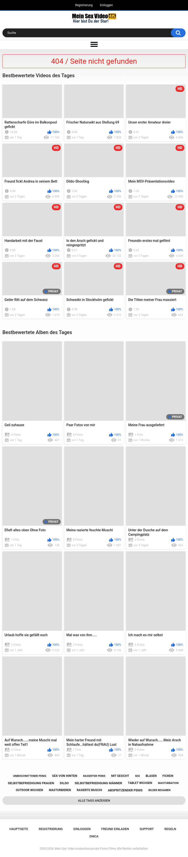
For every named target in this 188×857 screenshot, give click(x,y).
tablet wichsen (140, 783)
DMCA (94, 836)
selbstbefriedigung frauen (31, 783)
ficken (168, 776)
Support (147, 829)
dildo (64, 783)
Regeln (170, 829)
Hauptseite (18, 829)
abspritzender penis (125, 790)
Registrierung (84, 5)
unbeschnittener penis (29, 776)
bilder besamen (159, 790)
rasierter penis (94, 776)
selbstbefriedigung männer (98, 783)
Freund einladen (115, 829)
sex (137, 776)
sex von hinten (64, 776)
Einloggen (106, 5)
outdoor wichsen (29, 790)
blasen (151, 776)
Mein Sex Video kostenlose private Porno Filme (85, 848)
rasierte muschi (89, 790)
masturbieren (60, 790)
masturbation (168, 783)
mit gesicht (120, 776)
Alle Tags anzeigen (94, 800)
